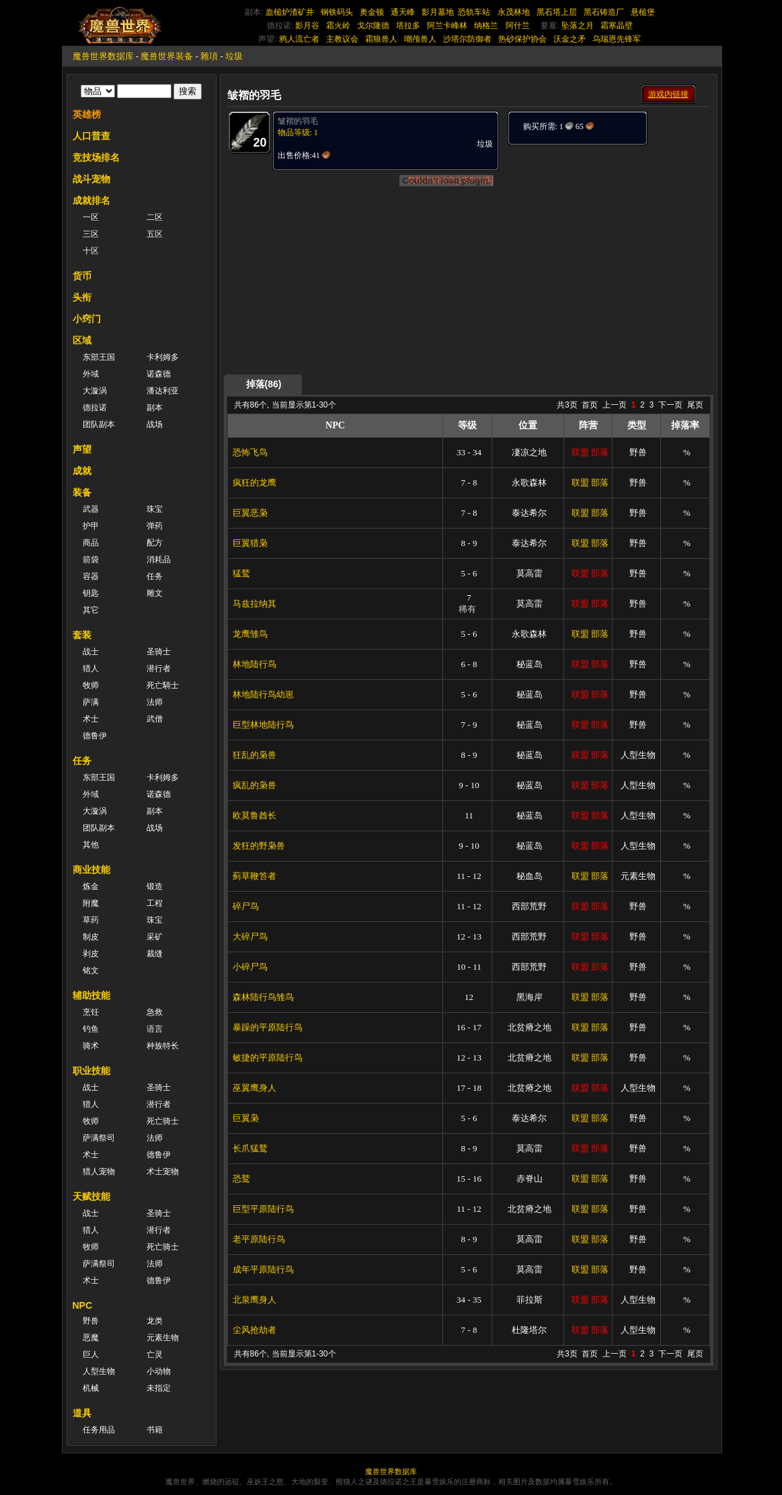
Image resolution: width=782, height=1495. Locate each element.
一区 (91, 217)
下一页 (670, 405)
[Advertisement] (608, 230)
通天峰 (403, 12)
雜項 (209, 56)
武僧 (155, 719)
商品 (91, 542)
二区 (155, 217)
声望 (82, 449)
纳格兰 (486, 25)
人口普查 (91, 135)
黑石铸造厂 (604, 12)
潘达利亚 (163, 390)
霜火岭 (338, 25)
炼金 (91, 886)
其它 (91, 610)
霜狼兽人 (381, 39)
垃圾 (234, 56)
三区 (91, 234)
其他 (91, 844)
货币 (82, 275)
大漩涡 (95, 390)
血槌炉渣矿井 (290, 12)
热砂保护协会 (522, 39)
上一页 (614, 405)
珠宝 (155, 509)
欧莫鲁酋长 (254, 815)
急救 (155, 1012)
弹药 (155, 526)
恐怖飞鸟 (250, 452)
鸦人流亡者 (299, 39)
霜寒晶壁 (616, 25)
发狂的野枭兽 (259, 846)
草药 (91, 920)
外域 (91, 374)
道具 (82, 1413)
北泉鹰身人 (254, 1300)
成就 (82, 470)
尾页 (695, 405)
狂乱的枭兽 (254, 755)
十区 (91, 251)
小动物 (159, 1371)
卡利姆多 (163, 357)
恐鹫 (241, 1179)
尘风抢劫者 (254, 1330)
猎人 (91, 668)
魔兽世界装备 (167, 56)
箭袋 (91, 559)
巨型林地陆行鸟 (263, 725)
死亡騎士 (163, 685)
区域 (82, 340)
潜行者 (159, 668)
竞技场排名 (96, 157)
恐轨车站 (474, 12)
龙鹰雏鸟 (250, 634)
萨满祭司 (99, 1138)
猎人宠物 (99, 1171)
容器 (91, 576)
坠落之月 (577, 25)
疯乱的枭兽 (254, 785)
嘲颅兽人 (420, 39)
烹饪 (91, 1012)
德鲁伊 (95, 735)
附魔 (91, 903)
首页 (590, 405)
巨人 (91, 1354)
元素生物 (163, 1337)
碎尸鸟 (246, 906)
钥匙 (91, 593)
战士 (91, 651)
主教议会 (342, 39)
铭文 (91, 970)
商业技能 (91, 869)
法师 (155, 702)
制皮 (91, 937)
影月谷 (307, 25)
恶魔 (91, 1337)
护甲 (91, 526)
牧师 (91, 685)
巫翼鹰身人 (254, 1088)
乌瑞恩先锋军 (616, 39)
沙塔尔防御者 (467, 39)
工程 (155, 903)
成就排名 (91, 200)
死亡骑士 (163, 1121)
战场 (155, 424)
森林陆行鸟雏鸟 (263, 997)
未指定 (159, 1388)
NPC (83, 1305)
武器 (91, 509)
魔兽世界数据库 (103, 56)
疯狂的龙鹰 (254, 482)
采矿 (155, 937)
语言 (155, 1029)
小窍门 (87, 318)
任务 (155, 576)
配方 (155, 542)
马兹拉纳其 (254, 604)
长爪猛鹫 (250, 1148)
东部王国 (99, 357)
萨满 (91, 702)
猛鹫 (241, 573)
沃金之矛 (569, 39)
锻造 (155, 886)
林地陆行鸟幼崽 (263, 694)
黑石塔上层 (557, 12)
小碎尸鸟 (250, 967)
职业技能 (91, 1070)
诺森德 (159, 374)
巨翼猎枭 (250, 543)
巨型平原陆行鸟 (263, 1209)
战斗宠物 (91, 179)
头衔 (82, 297)
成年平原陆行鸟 (263, 1269)
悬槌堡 (643, 12)
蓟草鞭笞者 (254, 876)
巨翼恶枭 (250, 513)
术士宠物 (163, 1171)
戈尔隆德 (373, 25)
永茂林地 (514, 12)
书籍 (155, 1429)
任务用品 (99, 1429)
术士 (91, 719)
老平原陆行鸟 (259, 1239)
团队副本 (99, 424)
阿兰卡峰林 (447, 25)
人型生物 (99, 1371)
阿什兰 (518, 25)
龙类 (155, 1321)
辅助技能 (91, 995)
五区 (155, 234)
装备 (82, 492)
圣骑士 (159, 651)
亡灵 (155, 1354)
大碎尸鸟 (250, 936)
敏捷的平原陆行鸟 (268, 1057)
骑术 (91, 1045)
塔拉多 (408, 25)
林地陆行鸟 (254, 664)
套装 (82, 634)
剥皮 (91, 953)
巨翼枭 (246, 1118)
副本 (155, 407)
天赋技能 (91, 1196)
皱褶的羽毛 (298, 121)
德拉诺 (95, 407)
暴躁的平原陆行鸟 (268, 1027)
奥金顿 (372, 12)
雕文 (155, 593)
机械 (91, 1388)
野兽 (91, 1321)
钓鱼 (91, 1029)
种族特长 (163, 1045)
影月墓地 (438, 12)
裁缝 (155, 953)
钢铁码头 (337, 12)
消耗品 (159, 559)
